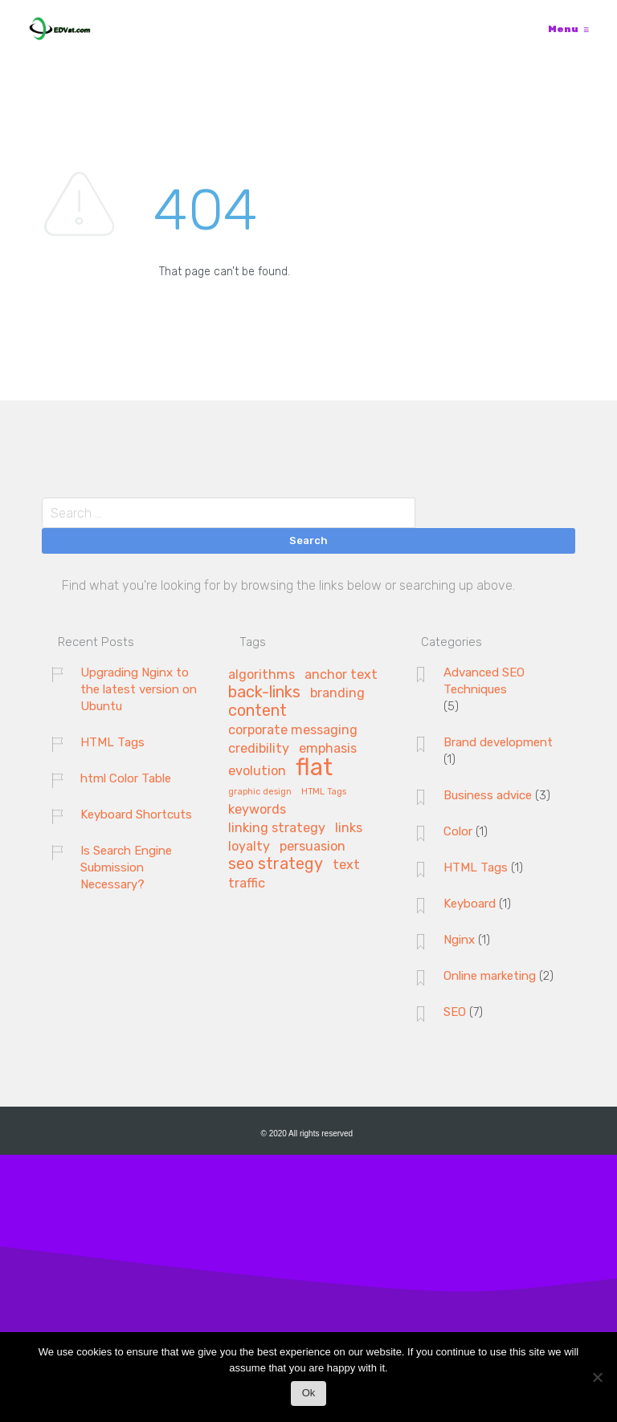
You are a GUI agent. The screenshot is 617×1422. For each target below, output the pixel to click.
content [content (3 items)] (257, 711)
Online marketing (489, 976)
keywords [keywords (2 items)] (257, 809)
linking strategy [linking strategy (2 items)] (276, 828)
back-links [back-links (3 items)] (264, 692)
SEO (454, 1012)
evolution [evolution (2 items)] (257, 771)
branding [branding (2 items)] (337, 693)
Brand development (498, 742)
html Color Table (125, 778)
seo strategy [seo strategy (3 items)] (275, 864)
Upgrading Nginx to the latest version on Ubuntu (138, 689)
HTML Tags (112, 742)
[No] (597, 1381)
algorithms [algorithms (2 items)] (261, 675)
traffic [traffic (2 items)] (246, 883)
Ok (309, 1393)
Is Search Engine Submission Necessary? (126, 867)
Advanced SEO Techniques (484, 681)
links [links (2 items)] (348, 828)
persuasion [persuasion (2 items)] (312, 846)
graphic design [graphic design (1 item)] (260, 792)
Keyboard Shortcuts (136, 814)
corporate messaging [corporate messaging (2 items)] (293, 730)
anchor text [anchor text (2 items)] (341, 675)
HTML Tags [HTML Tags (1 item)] (323, 792)
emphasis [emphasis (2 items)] (328, 748)
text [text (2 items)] (346, 865)
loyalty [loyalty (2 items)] (249, 846)
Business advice (487, 795)
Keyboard (469, 903)
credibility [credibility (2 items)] (258, 748)
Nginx (459, 939)
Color (457, 831)
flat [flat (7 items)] (314, 768)
